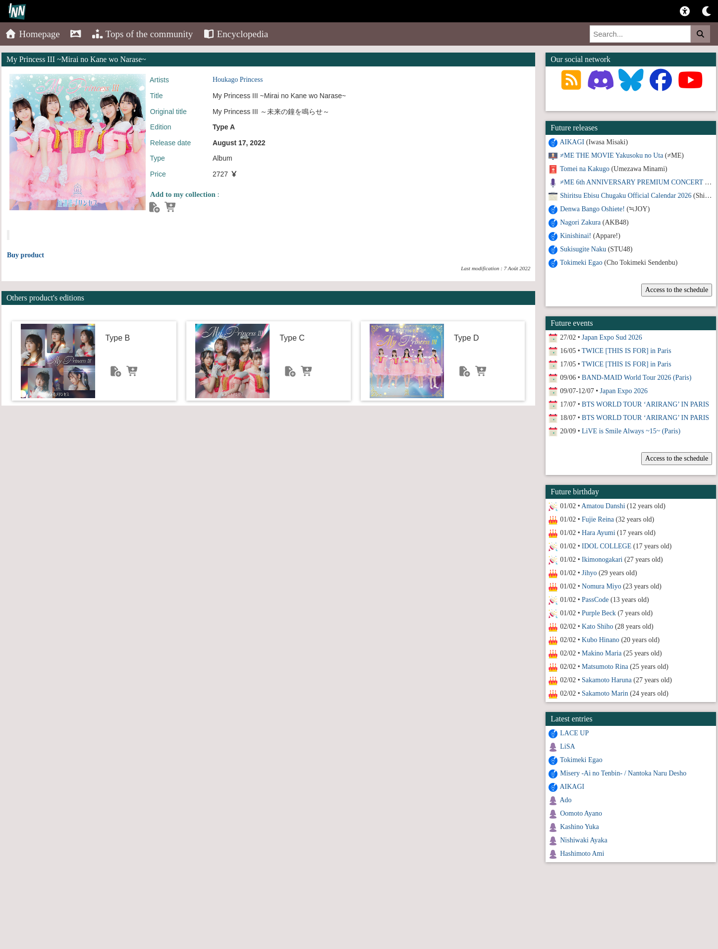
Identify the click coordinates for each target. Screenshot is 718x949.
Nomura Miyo (601, 586)
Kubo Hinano (600, 640)
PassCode (595, 599)
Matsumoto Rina (605, 666)
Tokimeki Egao (581, 262)
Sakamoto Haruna (607, 680)
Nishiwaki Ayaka (584, 840)
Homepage (32, 34)
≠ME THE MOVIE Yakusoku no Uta (611, 155)
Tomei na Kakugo (584, 169)
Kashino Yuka (579, 826)
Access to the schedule (676, 290)
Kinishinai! (575, 235)
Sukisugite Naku (583, 249)
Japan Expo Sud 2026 (612, 337)
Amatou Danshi (603, 506)
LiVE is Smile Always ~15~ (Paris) (631, 431)
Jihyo (589, 573)
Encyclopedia (235, 34)
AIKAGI (571, 142)
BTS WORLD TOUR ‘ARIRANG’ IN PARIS (645, 404)
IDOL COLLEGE (606, 546)
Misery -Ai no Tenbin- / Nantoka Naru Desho (623, 773)
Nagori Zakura (580, 222)
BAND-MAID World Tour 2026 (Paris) (636, 377)
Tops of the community (142, 34)
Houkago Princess (238, 79)
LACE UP (574, 733)
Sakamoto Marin (605, 693)
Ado (565, 800)
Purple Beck (599, 613)
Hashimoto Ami (582, 853)
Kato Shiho (597, 626)
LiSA (567, 746)
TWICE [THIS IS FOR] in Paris (626, 351)
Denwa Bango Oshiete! (592, 209)
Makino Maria (601, 653)
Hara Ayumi (598, 532)
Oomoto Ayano (581, 813)
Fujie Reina (598, 519)
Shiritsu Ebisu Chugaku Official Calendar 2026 (625, 195)
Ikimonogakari (602, 559)
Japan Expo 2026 (624, 391)
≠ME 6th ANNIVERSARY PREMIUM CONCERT (631, 182)
